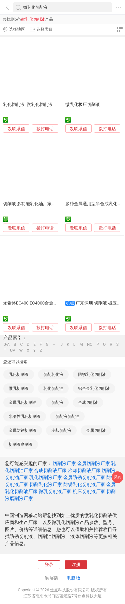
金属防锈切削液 (23, 430)
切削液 (57, 402)
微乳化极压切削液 (82, 104)
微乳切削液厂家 (55, 491)
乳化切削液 (19, 374)
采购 (117, 477)
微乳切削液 (19, 388)
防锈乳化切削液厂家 (84, 484)
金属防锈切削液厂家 (84, 477)
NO (90, 344)
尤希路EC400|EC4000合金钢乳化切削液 (41, 303)
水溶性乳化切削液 (25, 416)
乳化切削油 (53, 388)
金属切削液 (96, 430)
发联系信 (16, 128)
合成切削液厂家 (50, 470)
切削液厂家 (64, 463)
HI (55, 344)
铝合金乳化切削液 (94, 388)
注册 (76, 564)
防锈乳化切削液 (92, 374)
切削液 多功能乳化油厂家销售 (31, 203)
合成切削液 (88, 402)
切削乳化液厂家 (45, 484)
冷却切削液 (61, 430)
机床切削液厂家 (89, 491)
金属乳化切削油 (23, 402)
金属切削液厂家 (93, 463)
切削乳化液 (53, 374)
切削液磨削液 (21, 444)
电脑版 (73, 578)
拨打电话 (45, 128)
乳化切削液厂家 (45, 477)
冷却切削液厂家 (84, 470)
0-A (7, 344)
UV (12, 350)
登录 (49, 564)
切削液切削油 (67, 416)
